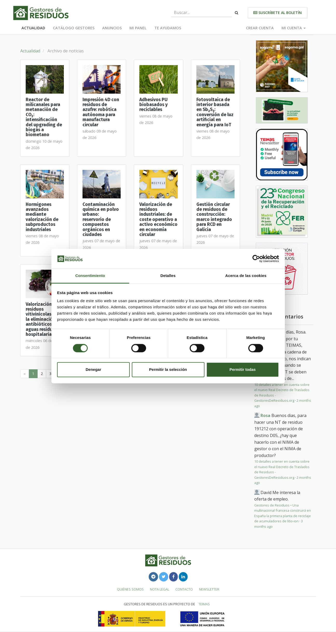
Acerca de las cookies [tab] (245, 276)
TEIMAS (204, 604)
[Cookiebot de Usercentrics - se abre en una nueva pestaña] (256, 258)
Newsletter (209, 589)
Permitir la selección (168, 369)
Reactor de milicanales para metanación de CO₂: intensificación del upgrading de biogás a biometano (44, 117)
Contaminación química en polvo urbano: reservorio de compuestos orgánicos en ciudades (101, 219)
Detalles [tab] (167, 276)
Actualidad (33, 27)
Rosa (265, 415)
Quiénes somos (130, 589)
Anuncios (112, 27)
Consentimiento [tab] (90, 276)
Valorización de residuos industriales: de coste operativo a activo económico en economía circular (158, 219)
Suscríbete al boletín (277, 12)
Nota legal (159, 589)
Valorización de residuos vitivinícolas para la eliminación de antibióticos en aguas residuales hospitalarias (44, 319)
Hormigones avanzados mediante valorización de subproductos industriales (42, 217)
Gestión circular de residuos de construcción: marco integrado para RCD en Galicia (214, 217)
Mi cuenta (294, 27)
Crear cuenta (260, 27)
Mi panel (138, 27)
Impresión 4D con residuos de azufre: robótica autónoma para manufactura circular (101, 112)
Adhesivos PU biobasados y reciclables (153, 105)
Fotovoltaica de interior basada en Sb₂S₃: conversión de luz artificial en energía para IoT (215, 112)
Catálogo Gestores (73, 27)
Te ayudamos (167, 27)
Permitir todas (243, 369)
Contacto (184, 589)
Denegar (93, 369)
